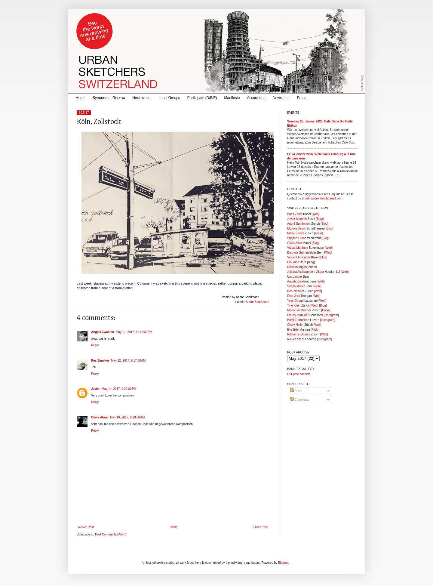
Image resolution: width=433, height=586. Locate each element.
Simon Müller (296, 286)
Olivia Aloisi (99, 417)
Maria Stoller (295, 233)
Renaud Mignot (297, 267)
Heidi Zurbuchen (298, 320)
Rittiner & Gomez (298, 334)
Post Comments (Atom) (110, 534)
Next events (141, 98)
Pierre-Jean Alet (298, 315)
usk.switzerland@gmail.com (323, 198)
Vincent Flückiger (298, 257)
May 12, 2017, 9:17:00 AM (128, 360)
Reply (95, 345)
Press (301, 98)
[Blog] (320, 219)
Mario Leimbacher (299, 310)
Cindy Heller (295, 324)
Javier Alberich (297, 219)
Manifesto (232, 98)
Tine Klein (293, 305)
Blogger (283, 562)
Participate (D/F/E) (202, 98)
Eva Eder (293, 329)
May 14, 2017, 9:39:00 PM (119, 388)
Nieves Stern (295, 339)
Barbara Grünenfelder (301, 252)
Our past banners (298, 374)
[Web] (315, 214)
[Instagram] (331, 315)
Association (256, 98)
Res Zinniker (100, 360)
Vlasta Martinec (297, 247)
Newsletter (281, 98)
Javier (95, 388)
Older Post (260, 527)
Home (80, 98)
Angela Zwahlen (102, 332)
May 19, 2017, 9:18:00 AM (127, 417)
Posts (296, 391)
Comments (299, 399)
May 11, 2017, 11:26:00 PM (134, 332)
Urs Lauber (294, 276)
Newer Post (86, 527)
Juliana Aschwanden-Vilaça (305, 271)
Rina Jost (293, 296)
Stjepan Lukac (296, 238)
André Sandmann (299, 223)
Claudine (293, 262)
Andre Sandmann (257, 302)
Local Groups (169, 98)
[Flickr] (318, 233)
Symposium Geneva (109, 98)
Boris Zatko (294, 214)
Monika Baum (296, 228)
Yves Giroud (295, 300)
